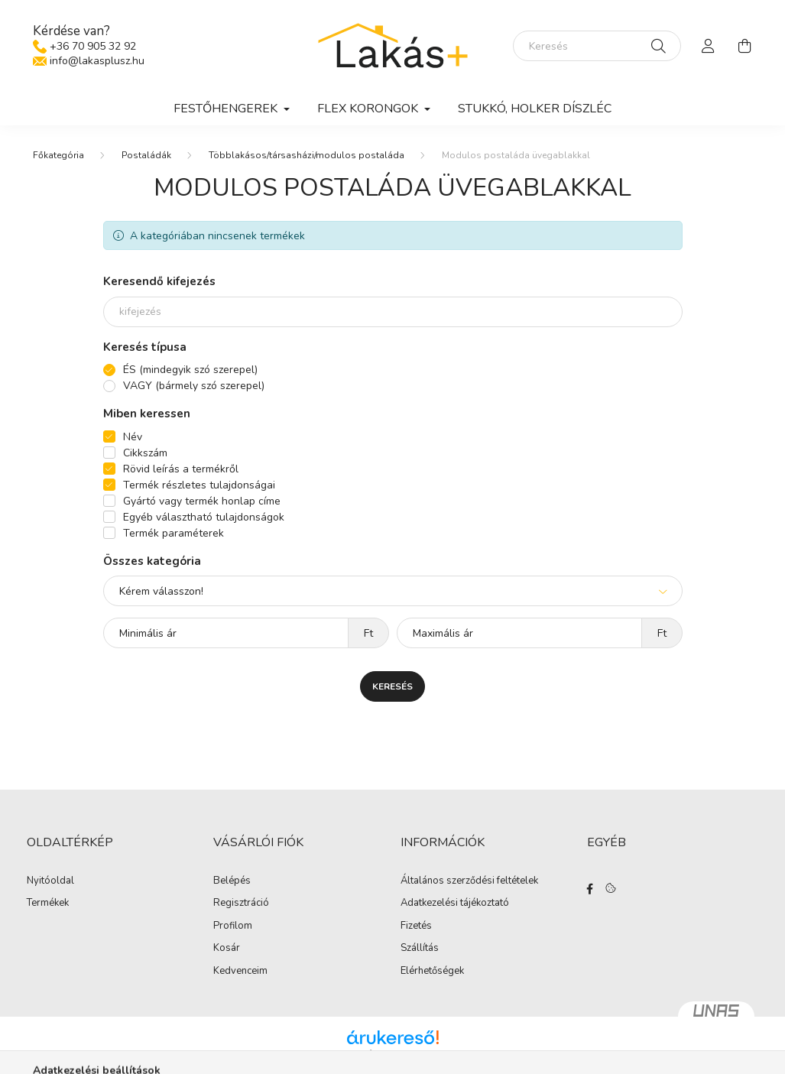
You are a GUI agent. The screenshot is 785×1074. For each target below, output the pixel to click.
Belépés (232, 881)
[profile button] (708, 46)
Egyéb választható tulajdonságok (203, 517)
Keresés (392, 686)
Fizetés (416, 926)
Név (132, 437)
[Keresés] (597, 46)
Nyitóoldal (50, 881)
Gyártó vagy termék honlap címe (202, 501)
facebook (590, 889)
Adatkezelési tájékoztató (455, 903)
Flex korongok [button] (369, 108)
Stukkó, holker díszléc (534, 108)
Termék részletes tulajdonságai (199, 485)
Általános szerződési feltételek (469, 881)
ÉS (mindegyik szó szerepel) (190, 369)
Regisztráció (241, 903)
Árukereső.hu (392, 1054)
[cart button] (745, 46)
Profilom (232, 926)
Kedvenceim (240, 971)
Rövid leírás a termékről (180, 469)
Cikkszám (145, 453)
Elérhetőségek (432, 971)
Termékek (48, 903)
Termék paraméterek (173, 533)
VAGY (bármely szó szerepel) (193, 385)
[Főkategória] (58, 155)
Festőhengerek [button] (227, 108)
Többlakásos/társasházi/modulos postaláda (306, 155)
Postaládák (146, 155)
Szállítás (420, 949)
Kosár (226, 949)
